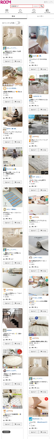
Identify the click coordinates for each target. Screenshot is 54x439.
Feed (7, 11)
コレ (8, 61)
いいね (18, 61)
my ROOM (47, 11)
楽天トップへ (48, 2)
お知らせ (33, 11)
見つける (20, 11)
